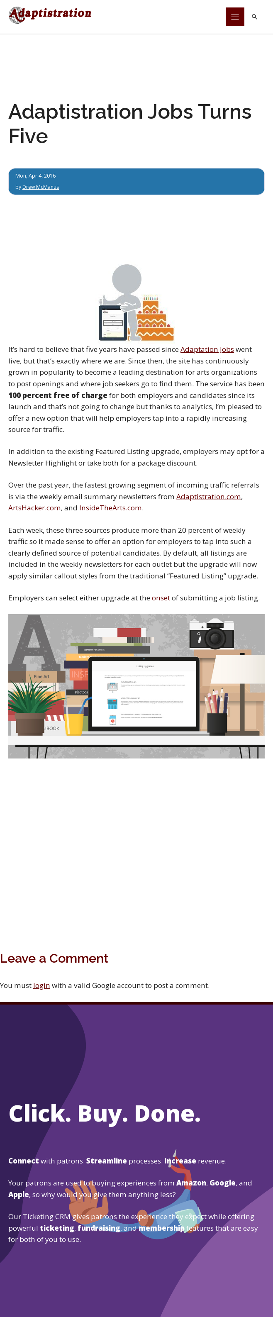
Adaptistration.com (208, 496)
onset (161, 597)
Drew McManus (41, 186)
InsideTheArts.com (110, 507)
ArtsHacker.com (34, 507)
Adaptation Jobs (207, 349)
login (41, 985)
